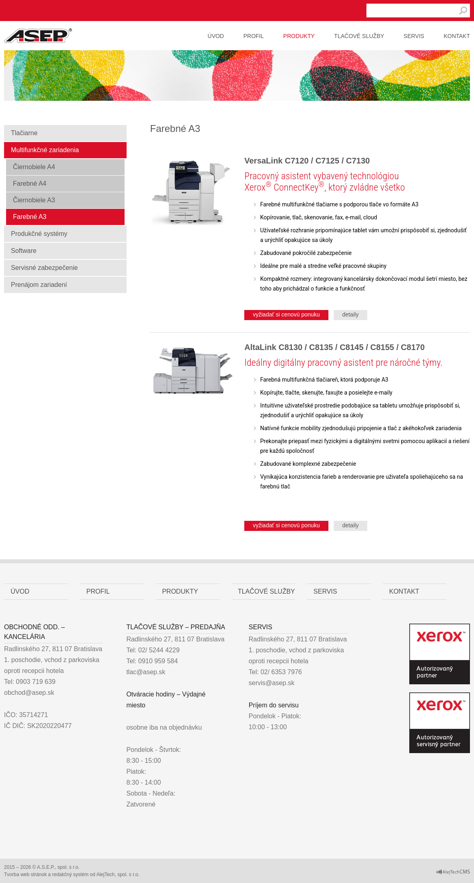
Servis (414, 36)
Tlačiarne (24, 132)
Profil (253, 36)
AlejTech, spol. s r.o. (118, 874)
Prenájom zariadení (39, 284)
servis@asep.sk (271, 682)
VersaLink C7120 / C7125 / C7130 (307, 160)
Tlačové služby (359, 36)
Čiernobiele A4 (34, 166)
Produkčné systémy (39, 233)
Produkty (299, 36)
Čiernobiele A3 (34, 200)
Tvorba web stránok (25, 874)
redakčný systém (70, 874)
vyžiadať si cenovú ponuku (286, 314)
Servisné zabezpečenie (44, 267)
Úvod (215, 36)
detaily (350, 314)
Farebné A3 (30, 216)
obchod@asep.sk (29, 692)
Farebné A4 (30, 183)
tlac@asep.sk (145, 672)
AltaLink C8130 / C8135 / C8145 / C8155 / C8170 (334, 347)
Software (23, 250)
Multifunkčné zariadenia (45, 149)
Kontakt (457, 36)
